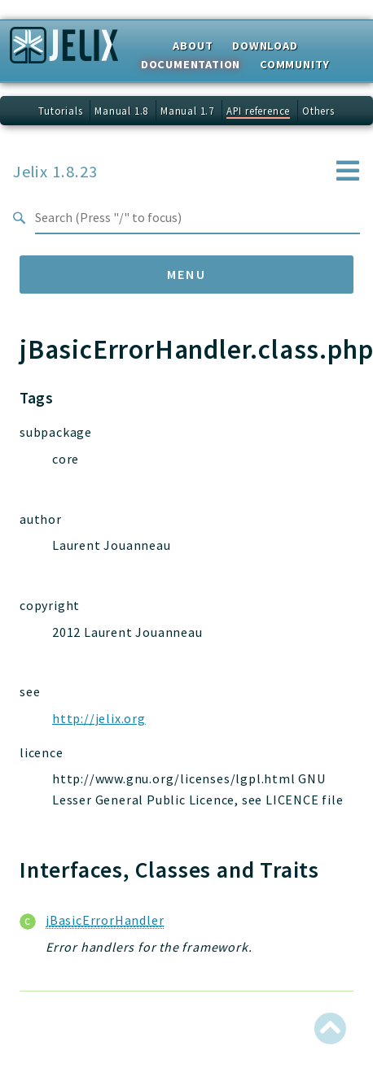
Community (295, 64)
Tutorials (60, 110)
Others (318, 110)
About (193, 45)
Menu (187, 274)
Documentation (190, 64)
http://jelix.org (99, 718)
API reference (258, 110)
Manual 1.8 (121, 110)
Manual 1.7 (187, 110)
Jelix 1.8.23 (55, 171)
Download (264, 45)
